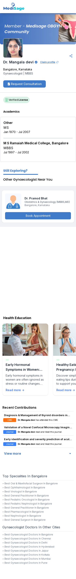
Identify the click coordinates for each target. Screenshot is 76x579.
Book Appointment (38, 215)
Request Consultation (24, 84)
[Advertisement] (38, 270)
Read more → (15, 390)
